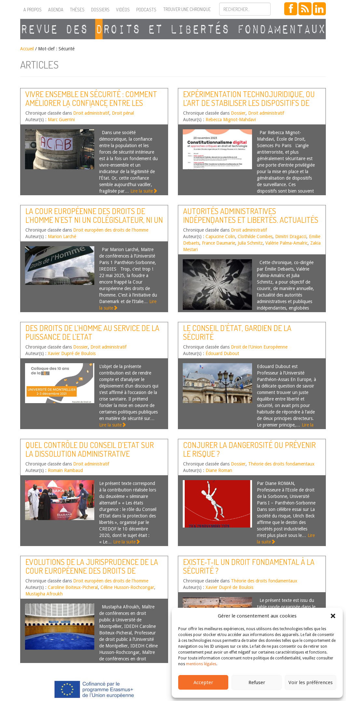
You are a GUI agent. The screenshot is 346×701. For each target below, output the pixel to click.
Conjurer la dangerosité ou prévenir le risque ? (249, 449)
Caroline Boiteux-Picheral (73, 587)
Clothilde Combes (255, 236)
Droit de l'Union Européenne (259, 347)
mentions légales (201, 664)
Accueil (27, 48)
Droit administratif (91, 113)
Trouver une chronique (187, 9)
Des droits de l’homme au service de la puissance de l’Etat (92, 332)
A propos (32, 9)
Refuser (256, 682)
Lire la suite (143, 191)
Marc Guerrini (61, 119)
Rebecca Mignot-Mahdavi (231, 119)
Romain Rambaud (65, 470)
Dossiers (100, 9)
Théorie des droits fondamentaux (281, 463)
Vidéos (123, 9)
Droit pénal (123, 113)
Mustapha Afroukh (44, 593)
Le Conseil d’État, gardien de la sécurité (237, 332)
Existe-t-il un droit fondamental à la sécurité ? (248, 566)
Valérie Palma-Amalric (286, 243)
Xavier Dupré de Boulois (72, 353)
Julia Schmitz (250, 243)
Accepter (203, 682)
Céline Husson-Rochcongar (127, 587)
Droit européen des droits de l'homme (110, 230)
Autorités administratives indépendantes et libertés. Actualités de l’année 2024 (250, 219)
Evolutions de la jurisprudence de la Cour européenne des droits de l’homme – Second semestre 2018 (91, 570)
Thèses (77, 9)
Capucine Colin (220, 236)
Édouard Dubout (222, 353)
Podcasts (146, 9)
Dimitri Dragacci (290, 236)
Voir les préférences (310, 682)
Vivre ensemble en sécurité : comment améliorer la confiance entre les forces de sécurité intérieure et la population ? (91, 107)
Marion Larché (62, 236)
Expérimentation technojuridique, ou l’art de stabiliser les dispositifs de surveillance (249, 102)
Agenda (55, 9)
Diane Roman (219, 470)
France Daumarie (218, 243)
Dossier (238, 113)
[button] (333, 616)
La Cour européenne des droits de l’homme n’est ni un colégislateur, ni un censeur (94, 219)
